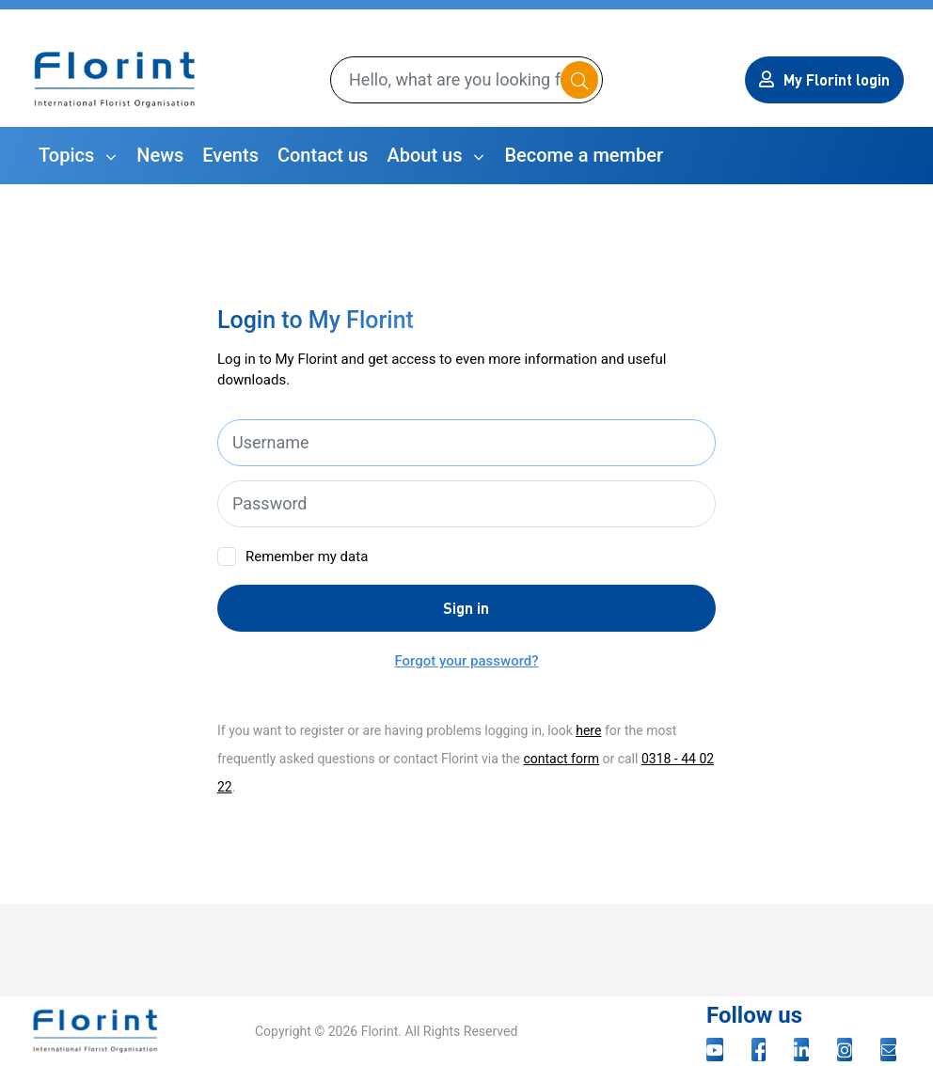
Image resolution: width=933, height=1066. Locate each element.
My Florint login (824, 79)
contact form (561, 758)
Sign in (466, 608)
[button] (78, 155)
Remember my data (306, 556)
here (588, 730)
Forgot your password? (466, 660)
